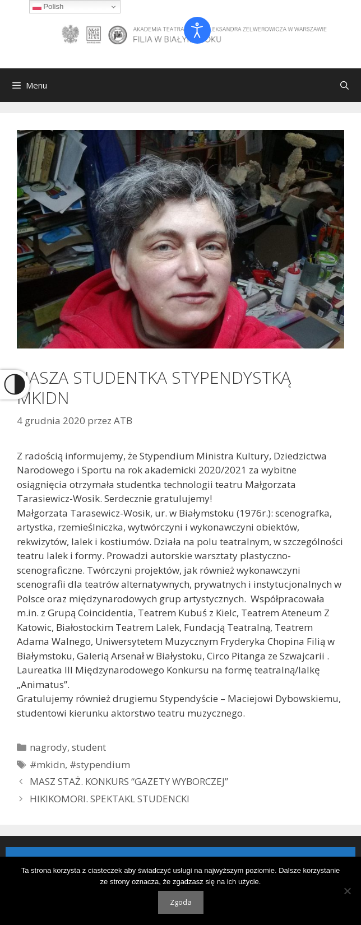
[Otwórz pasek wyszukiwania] (344, 85)
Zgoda (181, 902)
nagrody (48, 747)
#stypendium (100, 764)
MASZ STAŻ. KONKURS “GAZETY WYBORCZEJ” (129, 781)
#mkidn (47, 764)
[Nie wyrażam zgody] (347, 890)
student (89, 747)
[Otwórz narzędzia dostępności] (197, 30)
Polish (48, 6)
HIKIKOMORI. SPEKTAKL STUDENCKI (109, 798)
